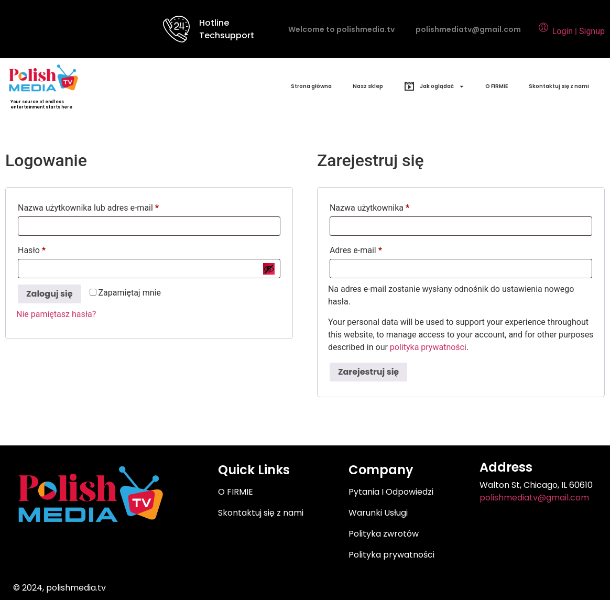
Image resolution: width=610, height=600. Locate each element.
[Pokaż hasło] (269, 269)
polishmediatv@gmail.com (468, 29)
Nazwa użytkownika (390, 206)
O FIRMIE (496, 86)
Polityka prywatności (391, 555)
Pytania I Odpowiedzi (390, 492)
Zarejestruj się (368, 372)
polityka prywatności (428, 347)
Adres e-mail (376, 248)
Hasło (52, 248)
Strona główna (311, 86)
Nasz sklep (368, 86)
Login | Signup (571, 31)
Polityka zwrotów (383, 534)
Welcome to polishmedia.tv (341, 29)
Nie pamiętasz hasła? (56, 314)
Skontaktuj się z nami (559, 86)
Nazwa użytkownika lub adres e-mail (109, 206)
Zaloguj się (49, 294)
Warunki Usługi (378, 513)
